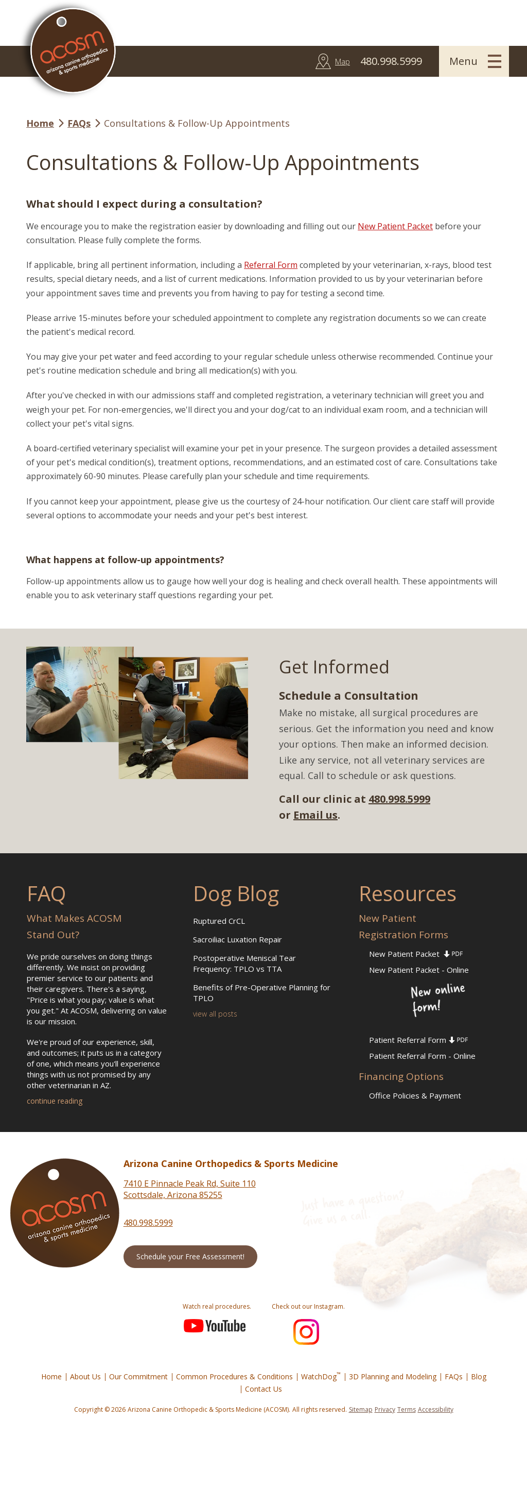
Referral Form (270, 265)
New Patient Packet (395, 226)
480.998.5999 (399, 799)
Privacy (385, 1409)
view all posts (215, 1014)
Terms (406, 1409)
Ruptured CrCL (219, 921)
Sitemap (361, 1409)
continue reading (54, 1101)
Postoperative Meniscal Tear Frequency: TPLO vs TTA (244, 963)
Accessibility (435, 1409)
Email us (315, 815)
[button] (474, 61)
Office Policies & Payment (415, 1095)
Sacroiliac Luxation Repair (237, 939)
